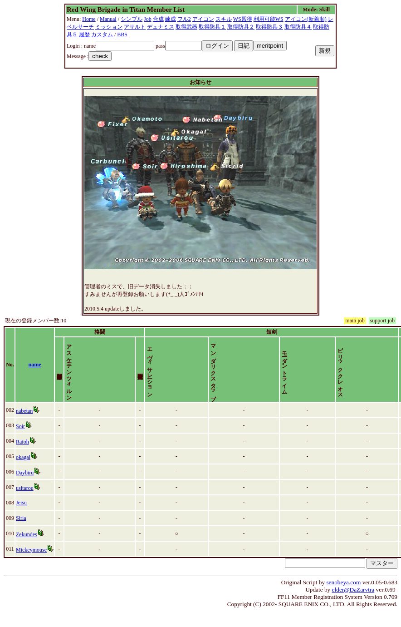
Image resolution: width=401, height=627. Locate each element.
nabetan (24, 426)
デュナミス (160, 27)
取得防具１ (212, 27)
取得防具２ (240, 27)
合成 (158, 19)
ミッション (108, 27)
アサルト (135, 27)
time (389, 372)
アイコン (203, 19)
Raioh (22, 457)
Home (88, 19)
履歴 (84, 34)
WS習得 (242, 19)
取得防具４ (298, 27)
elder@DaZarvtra (353, 605)
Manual (108, 19)
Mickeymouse (31, 565)
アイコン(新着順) (306, 19)
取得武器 (186, 27)
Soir (20, 442)
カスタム (102, 34)
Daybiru (25, 488)
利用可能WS (269, 19)
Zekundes (26, 550)
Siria (21, 533)
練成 (170, 19)
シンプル (131, 19)
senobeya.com (343, 597)
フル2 (184, 19)
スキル (223, 19)
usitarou (25, 503)
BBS (122, 34)
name (35, 372)
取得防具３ (269, 27)
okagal (23, 472)
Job (148, 19)
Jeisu (21, 518)
